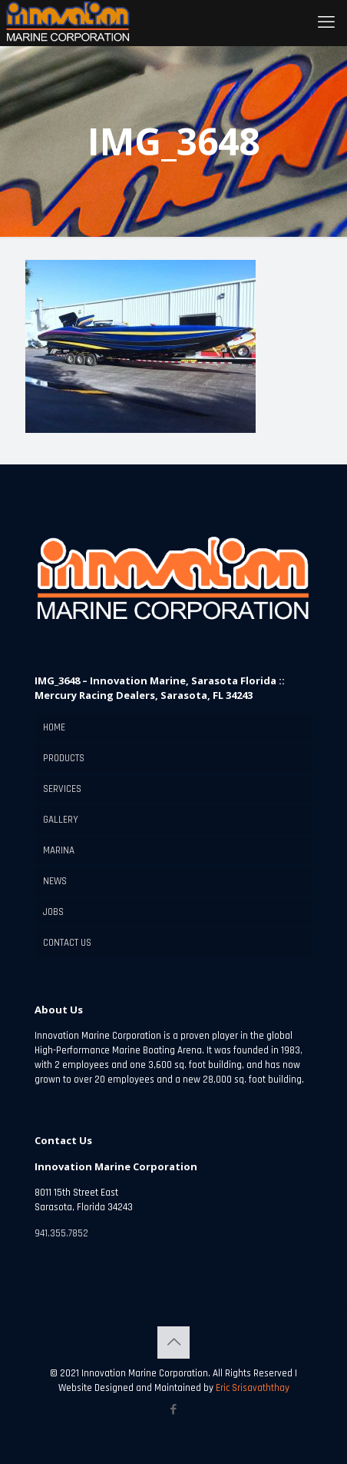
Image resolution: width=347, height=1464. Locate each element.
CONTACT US (67, 943)
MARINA (58, 850)
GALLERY (60, 820)
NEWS (55, 881)
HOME (54, 727)
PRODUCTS (63, 758)
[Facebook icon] (174, 1409)
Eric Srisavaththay (251, 1388)
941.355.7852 (61, 1233)
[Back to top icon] (173, 1342)
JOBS (53, 912)
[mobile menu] (326, 23)
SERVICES (62, 789)
